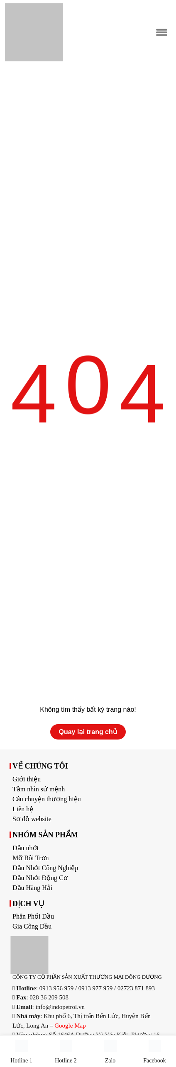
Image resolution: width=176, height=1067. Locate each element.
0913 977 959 (95, 988)
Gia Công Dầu (31, 926)
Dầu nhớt (25, 847)
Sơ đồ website (31, 818)
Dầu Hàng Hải (32, 887)
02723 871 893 (136, 988)
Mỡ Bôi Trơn (30, 857)
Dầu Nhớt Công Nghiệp (45, 867)
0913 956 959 (56, 988)
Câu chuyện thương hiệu (46, 799)
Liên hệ (22, 808)
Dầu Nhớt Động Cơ (40, 877)
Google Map (70, 1025)
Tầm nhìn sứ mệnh (38, 789)
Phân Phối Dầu (33, 916)
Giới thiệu (26, 779)
